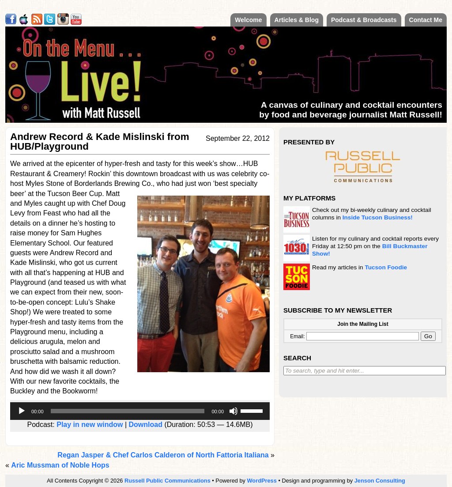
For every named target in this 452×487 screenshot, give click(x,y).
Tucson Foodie (386, 267)
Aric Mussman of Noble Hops (60, 465)
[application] (140, 411)
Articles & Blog (297, 19)
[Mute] (233, 411)
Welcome (248, 19)
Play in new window (89, 424)
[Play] (21, 411)
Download (145, 424)
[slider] (128, 411)
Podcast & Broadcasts (364, 19)
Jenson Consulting (379, 480)
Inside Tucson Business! (378, 217)
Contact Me (425, 19)
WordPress (262, 480)
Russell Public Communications (167, 480)
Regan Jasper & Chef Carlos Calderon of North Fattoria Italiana (162, 455)
